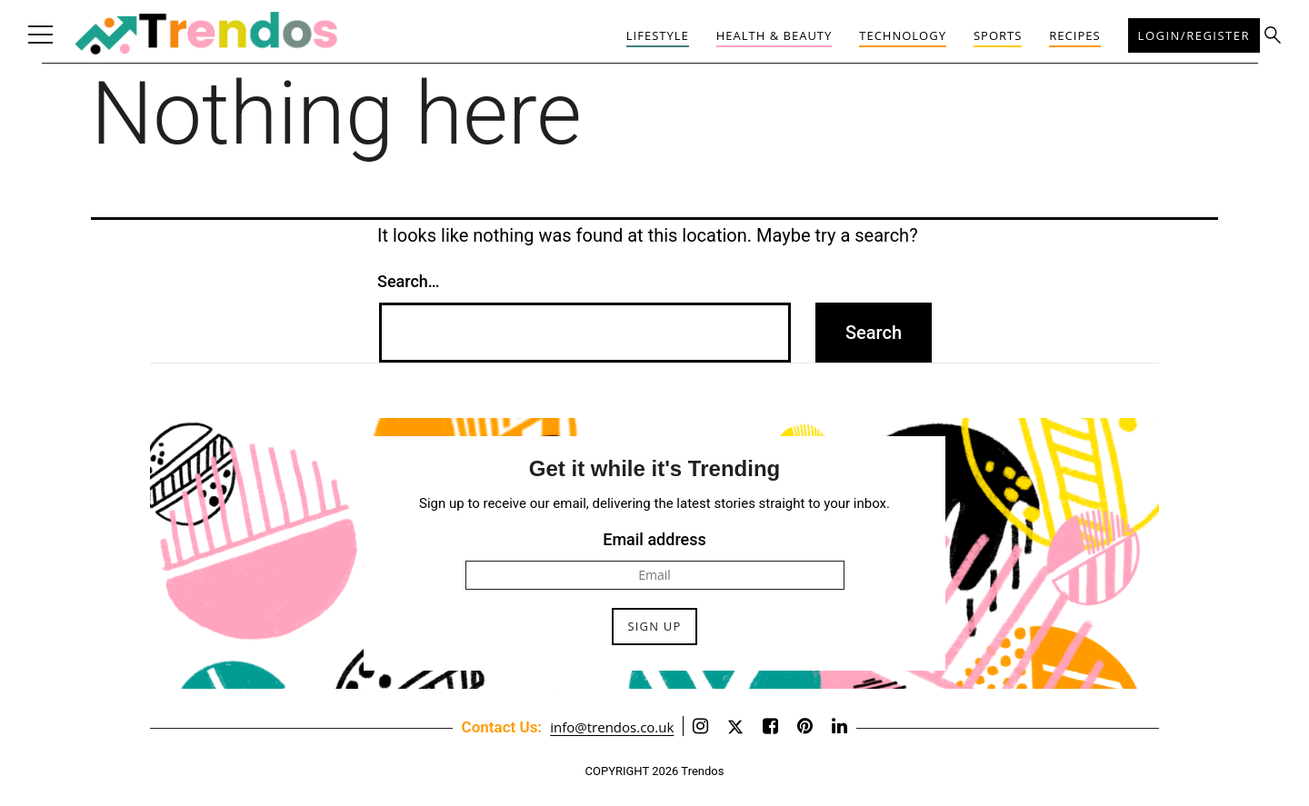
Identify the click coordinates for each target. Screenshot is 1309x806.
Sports (998, 35)
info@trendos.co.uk (612, 727)
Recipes (1074, 35)
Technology (902, 35)
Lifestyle (657, 35)
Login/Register (1194, 35)
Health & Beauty (774, 35)
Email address (654, 539)
